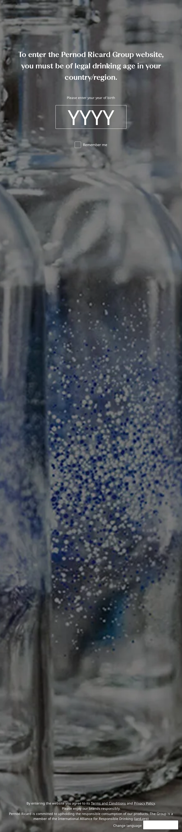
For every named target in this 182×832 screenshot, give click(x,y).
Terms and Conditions (108, 803)
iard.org (141, 818)
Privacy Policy (144, 803)
